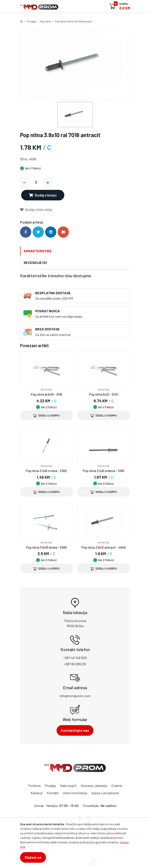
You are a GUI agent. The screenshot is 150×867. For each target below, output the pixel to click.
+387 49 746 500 (75, 658)
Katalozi (37, 793)
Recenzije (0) (35, 262)
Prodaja (31, 21)
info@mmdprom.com (75, 696)
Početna (34, 785)
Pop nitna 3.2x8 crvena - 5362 (46, 471)
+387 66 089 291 (75, 664)
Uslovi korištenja (75, 793)
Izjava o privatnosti (105, 793)
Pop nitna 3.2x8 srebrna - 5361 (103, 471)
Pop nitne (45, 21)
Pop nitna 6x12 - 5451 (103, 394)
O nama (116, 785)
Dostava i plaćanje (94, 785)
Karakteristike (38, 251)
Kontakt (53, 793)
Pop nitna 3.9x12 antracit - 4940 (104, 547)
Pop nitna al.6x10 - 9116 (46, 394)
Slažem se (33, 857)
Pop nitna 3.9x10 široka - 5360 (46, 547)
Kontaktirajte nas (75, 730)
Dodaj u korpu (43, 195)
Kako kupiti (68, 785)
